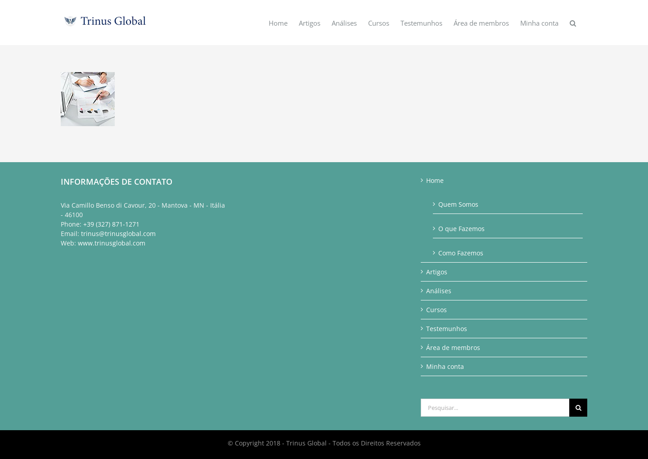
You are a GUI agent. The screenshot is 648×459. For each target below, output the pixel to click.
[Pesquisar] (578, 408)
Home (435, 180)
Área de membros (453, 347)
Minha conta (445, 366)
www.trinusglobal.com (111, 243)
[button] (573, 22)
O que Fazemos (461, 228)
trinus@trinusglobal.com (118, 233)
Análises (438, 290)
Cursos (436, 309)
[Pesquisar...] (495, 408)
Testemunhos (446, 328)
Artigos (436, 272)
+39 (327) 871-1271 (111, 224)
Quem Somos (458, 204)
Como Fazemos (460, 253)
